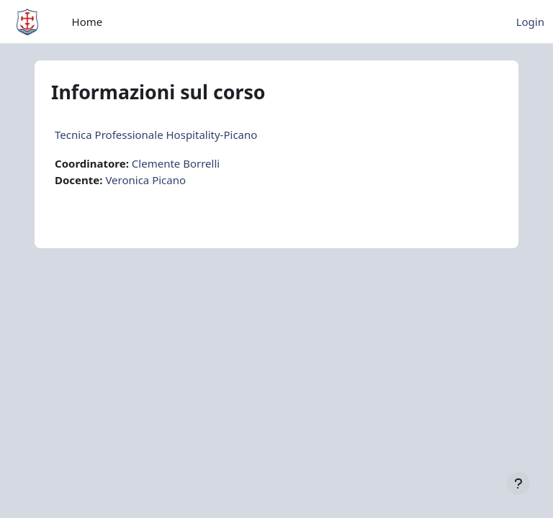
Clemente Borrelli (176, 163)
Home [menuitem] (87, 21)
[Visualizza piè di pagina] (518, 483)
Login (530, 21)
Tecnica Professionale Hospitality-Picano (156, 134)
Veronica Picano (145, 180)
